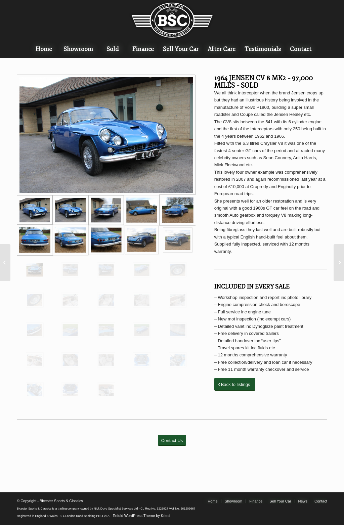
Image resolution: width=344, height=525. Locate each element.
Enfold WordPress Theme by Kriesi (141, 516)
